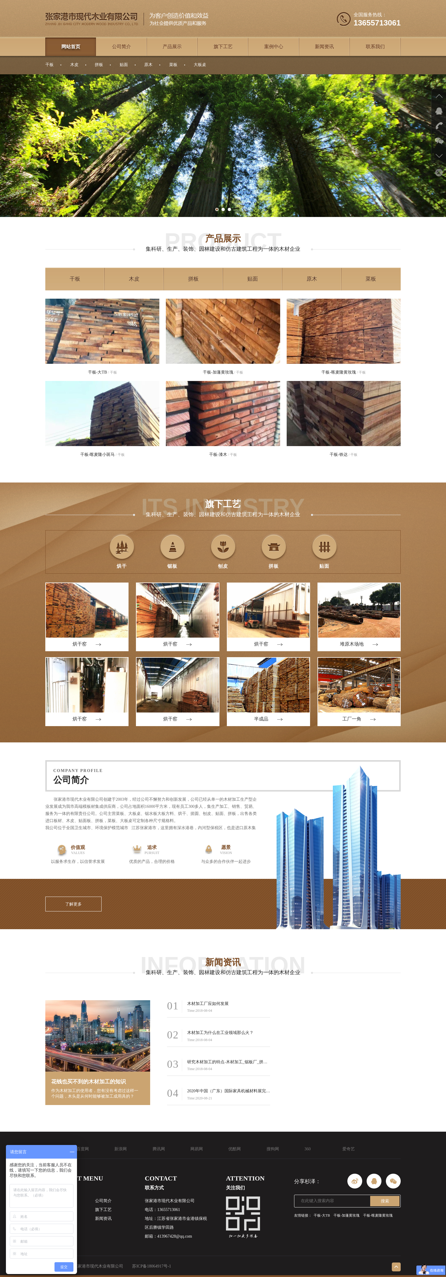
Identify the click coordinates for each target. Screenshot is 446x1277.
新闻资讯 (324, 46)
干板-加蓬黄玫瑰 (346, 1215)
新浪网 (120, 1149)
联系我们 (375, 46)
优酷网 (234, 1149)
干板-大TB (322, 1215)
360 (307, 1149)
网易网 (196, 1149)
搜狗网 (273, 1149)
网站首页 (70, 46)
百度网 (82, 1149)
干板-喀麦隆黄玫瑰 (378, 1215)
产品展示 (172, 46)
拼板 (99, 64)
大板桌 (200, 64)
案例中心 (273, 46)
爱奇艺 (348, 1149)
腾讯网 (159, 1149)
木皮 (74, 64)
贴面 (124, 64)
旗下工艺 (223, 46)
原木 (148, 64)
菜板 (173, 64)
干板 (49, 64)
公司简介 (121, 46)
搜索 (385, 1201)
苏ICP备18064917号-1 (151, 1266)
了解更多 (73, 904)
